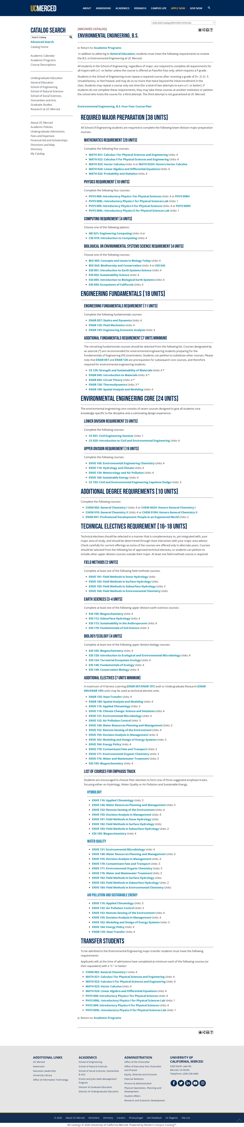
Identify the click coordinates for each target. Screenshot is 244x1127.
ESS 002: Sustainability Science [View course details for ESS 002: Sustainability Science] (109, 275)
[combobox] (183, 23)
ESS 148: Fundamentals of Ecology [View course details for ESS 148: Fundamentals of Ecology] (111, 665)
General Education (42, 82)
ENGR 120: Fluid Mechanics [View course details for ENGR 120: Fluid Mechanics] (107, 325)
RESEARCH (140, 8)
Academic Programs (43, 60)
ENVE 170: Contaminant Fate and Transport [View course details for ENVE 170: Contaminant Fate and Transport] (118, 749)
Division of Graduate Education (95, 1087)
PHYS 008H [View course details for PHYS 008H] (182, 196)
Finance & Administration (138, 1083)
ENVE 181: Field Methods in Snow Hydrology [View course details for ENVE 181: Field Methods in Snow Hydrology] (118, 577)
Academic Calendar (43, 55)
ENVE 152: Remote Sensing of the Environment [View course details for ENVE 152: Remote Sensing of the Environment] (120, 730)
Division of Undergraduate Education (98, 1091)
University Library (42, 1075)
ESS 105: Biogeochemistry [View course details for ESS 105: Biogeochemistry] (106, 614)
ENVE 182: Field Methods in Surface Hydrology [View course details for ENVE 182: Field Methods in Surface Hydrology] (120, 581)
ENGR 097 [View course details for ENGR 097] (133, 686)
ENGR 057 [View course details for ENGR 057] (102, 360)
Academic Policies (42, 127)
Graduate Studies (41, 104)
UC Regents (171, 1117)
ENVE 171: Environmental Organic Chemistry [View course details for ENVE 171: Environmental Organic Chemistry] (119, 754)
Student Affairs (132, 1095)
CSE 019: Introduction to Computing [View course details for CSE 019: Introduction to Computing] (113, 238)
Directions (93, 1117)
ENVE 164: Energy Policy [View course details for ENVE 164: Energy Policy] (105, 744)
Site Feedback (154, 1117)
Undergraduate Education (47, 78)
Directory (36, 149)
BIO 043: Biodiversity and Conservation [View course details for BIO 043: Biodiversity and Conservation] (115, 265)
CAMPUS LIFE (158, 8)
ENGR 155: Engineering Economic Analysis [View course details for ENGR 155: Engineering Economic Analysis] (117, 330)
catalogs (76, 1125)
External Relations (134, 1078)
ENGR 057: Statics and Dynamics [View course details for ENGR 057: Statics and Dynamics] (110, 320)
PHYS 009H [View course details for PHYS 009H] (183, 206)
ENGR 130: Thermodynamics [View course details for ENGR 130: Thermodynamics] (108, 384)
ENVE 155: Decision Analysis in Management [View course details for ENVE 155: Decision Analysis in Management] (118, 735)
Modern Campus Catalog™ (160, 1125)
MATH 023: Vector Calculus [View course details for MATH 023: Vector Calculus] (107, 164)
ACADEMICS (122, 8)
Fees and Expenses (42, 136)
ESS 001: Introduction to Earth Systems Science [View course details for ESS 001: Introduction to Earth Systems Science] (120, 270)
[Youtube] (195, 1083)
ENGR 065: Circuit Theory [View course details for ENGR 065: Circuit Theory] (105, 380)
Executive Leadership (44, 1070)
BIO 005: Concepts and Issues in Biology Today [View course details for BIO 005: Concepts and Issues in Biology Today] (120, 260)
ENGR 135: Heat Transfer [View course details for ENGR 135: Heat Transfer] (105, 697)
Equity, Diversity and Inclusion (140, 1074)
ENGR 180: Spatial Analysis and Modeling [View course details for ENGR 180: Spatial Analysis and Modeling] (116, 389)
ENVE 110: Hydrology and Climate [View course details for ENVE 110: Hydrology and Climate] (111, 468)
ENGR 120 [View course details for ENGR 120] (121, 360)
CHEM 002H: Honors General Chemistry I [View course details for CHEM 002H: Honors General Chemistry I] (168, 507)
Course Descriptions (43, 64)
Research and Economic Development (144, 1100)
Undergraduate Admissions (48, 131)
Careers (121, 1117)
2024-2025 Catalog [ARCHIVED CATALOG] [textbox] (171, 22)
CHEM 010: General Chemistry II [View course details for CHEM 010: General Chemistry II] (107, 512)
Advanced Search (42, 42)
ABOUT (87, 8)
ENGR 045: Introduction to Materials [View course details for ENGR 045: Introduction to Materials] (113, 375)
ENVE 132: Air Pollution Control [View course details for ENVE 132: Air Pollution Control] (110, 720)
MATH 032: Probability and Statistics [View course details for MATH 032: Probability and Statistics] (113, 173)
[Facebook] (173, 1083)
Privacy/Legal (136, 1117)
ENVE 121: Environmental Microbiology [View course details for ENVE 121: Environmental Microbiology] (115, 716)
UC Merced (39, 1061)
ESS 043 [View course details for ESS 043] (160, 265)
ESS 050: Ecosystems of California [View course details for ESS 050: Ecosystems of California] (111, 284)
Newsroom (39, 1066)
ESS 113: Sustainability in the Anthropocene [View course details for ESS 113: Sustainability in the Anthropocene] (118, 623)
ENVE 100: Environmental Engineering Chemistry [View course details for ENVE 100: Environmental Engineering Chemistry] (122, 463)
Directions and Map (43, 145)
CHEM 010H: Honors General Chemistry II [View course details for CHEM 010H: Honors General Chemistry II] (170, 512)
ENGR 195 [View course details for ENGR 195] (96, 690)
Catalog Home (39, 47)
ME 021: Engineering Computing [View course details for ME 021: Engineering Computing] (110, 233)
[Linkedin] (188, 1083)
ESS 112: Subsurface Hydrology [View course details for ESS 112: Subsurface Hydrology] (109, 618)
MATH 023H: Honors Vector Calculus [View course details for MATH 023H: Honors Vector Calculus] (163, 164)
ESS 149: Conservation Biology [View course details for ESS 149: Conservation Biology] (109, 669)
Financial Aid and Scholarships (49, 140)
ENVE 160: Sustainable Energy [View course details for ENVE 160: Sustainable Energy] (109, 477)
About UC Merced (42, 122)
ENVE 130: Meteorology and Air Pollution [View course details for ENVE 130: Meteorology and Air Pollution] (116, 472)
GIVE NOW (196, 8)
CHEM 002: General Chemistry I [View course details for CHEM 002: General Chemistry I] (106, 507)
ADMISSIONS (103, 8)
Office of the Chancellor (137, 1061)
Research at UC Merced (45, 109)
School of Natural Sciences (47, 91)
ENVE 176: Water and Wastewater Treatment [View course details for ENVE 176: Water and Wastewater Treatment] (119, 758)
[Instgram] (202, 1083)
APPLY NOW (178, 8)
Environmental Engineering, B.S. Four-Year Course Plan (114, 106)
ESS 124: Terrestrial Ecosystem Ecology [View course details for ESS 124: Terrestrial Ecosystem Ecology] (115, 660)
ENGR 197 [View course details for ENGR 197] (147, 686)
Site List (186, 1117)
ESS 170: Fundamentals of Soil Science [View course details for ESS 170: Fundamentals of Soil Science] (114, 628)
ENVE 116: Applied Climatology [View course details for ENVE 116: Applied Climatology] (109, 706)
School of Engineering (44, 87)
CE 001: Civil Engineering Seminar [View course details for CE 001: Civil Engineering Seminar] (111, 436)
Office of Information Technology (50, 1079)
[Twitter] (181, 1083)
